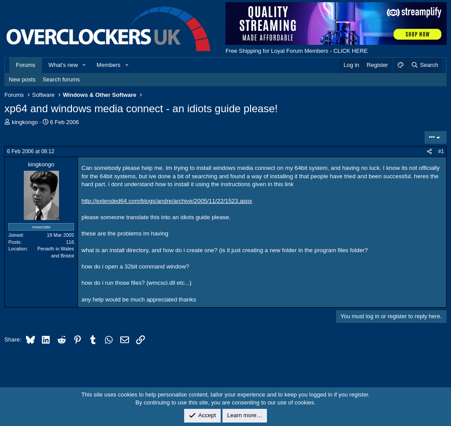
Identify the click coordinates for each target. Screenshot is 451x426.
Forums (25, 65)
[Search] (424, 65)
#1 (441, 151)
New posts (22, 79)
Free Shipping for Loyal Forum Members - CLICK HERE (297, 51)
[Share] (429, 152)
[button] (84, 65)
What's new (63, 65)
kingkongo (25, 122)
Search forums (61, 79)
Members (108, 65)
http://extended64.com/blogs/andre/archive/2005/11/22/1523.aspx (166, 201)
